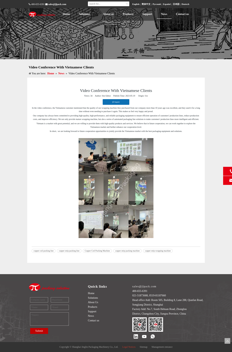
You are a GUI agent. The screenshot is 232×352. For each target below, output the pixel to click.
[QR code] (147, 324)
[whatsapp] (152, 336)
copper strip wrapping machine (158, 251)
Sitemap (143, 347)
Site (146, 96)
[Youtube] (144, 336)
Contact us (93, 320)
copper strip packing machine (127, 251)
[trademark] (49, 287)
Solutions (93, 297)
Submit (39, 330)
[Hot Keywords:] (127, 4)
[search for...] (106, 4)
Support (92, 311)
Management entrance (162, 347)
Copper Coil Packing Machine (97, 251)
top (227, 341)
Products (92, 306)
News (91, 315)
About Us (93, 302)
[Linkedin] (135, 336)
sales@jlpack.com (57, 4)
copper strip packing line (69, 251)
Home (91, 293)
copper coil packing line (44, 251)
